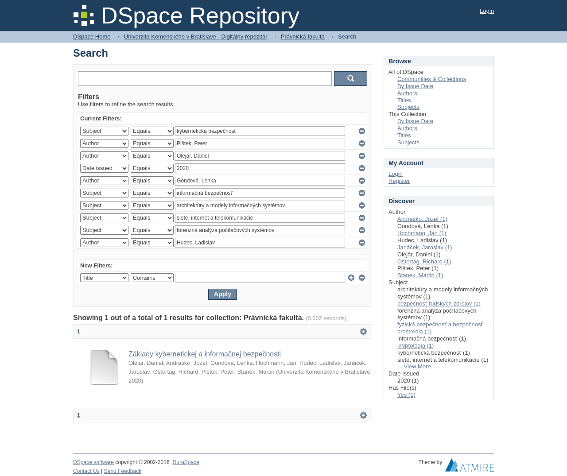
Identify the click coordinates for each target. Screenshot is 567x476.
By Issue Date (415, 86)
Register (399, 181)
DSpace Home (92, 36)
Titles (404, 100)
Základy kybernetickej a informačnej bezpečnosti (204, 354)
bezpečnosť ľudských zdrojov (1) (439, 303)
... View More (414, 366)
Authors (407, 93)
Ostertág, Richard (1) (424, 261)
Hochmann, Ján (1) (422, 233)
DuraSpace (185, 462)
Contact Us (86, 471)
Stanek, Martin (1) (420, 275)
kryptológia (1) (415, 345)
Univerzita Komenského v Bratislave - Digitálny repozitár (196, 36)
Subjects (408, 107)
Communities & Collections (431, 79)
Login (487, 11)
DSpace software (93, 462)
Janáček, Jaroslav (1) (424, 247)
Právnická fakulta (303, 36)
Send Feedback (123, 471)
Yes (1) (406, 394)
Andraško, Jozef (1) (422, 219)
